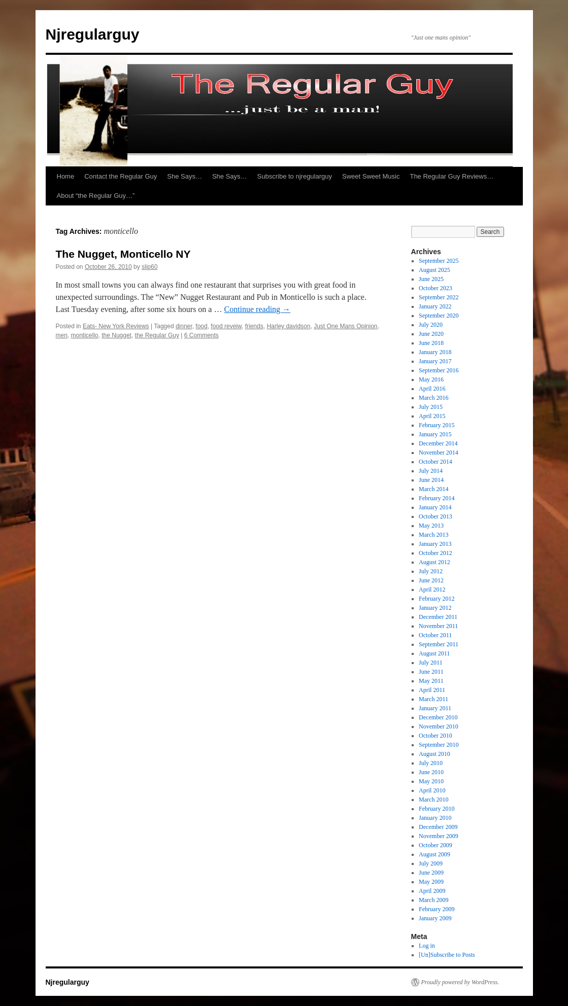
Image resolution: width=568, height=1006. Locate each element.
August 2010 (434, 753)
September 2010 (438, 744)
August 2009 (434, 854)
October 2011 (435, 635)
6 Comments (201, 335)
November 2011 (438, 626)
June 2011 (431, 671)
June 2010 (431, 772)
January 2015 (435, 434)
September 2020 (438, 315)
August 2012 (434, 562)
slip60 (149, 266)
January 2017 (435, 361)
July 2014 (431, 470)
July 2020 (431, 324)
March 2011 (433, 699)
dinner (184, 326)
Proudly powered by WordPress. (460, 982)
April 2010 (432, 790)
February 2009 (436, 909)
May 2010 (431, 781)
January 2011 (435, 708)
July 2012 (431, 571)
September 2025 (438, 260)
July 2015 (431, 406)
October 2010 (435, 735)
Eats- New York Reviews (116, 326)
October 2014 (435, 461)
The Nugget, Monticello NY (123, 254)
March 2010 (433, 799)
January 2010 (435, 817)
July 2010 (431, 763)
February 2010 (436, 808)
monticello (84, 335)
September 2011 (438, 644)
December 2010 (438, 717)
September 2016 (438, 370)
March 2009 (433, 900)
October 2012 (435, 553)
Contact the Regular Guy (120, 176)
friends (254, 326)
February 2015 (436, 425)
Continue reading (257, 309)
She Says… (184, 176)
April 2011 (432, 689)
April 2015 (432, 416)
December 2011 (438, 616)
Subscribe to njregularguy (294, 176)
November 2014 (438, 452)
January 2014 (435, 507)
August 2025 (434, 269)
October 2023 (435, 288)
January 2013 (435, 543)
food (201, 326)
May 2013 (431, 525)
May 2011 (431, 680)
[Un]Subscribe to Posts (447, 954)
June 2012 (431, 580)
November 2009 (438, 836)
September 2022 (438, 297)
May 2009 (431, 881)
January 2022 (435, 306)
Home (66, 176)
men (62, 335)
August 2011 (434, 653)
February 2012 (436, 598)
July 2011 (431, 662)
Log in (427, 945)
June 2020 (431, 333)
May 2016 (431, 379)
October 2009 (435, 845)
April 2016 (432, 388)
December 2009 (438, 826)
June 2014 (431, 479)
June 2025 (431, 279)
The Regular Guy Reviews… (451, 176)
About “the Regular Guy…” (96, 195)
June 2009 (431, 872)
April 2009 (432, 890)
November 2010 (438, 726)
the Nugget (116, 335)
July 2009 (431, 863)
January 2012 (435, 607)
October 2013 (435, 516)
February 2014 (436, 498)
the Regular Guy (157, 335)
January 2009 (435, 918)
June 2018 (431, 342)
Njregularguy (93, 34)
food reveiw (226, 326)
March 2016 (433, 397)
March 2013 (433, 534)
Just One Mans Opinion (345, 326)
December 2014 (438, 443)
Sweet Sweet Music (370, 176)
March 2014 (433, 489)
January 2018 (435, 352)
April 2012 (432, 589)
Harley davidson (288, 326)
